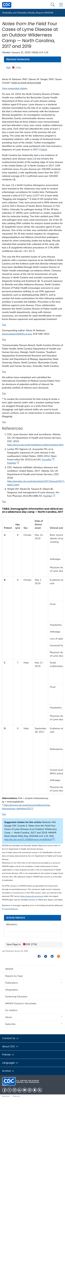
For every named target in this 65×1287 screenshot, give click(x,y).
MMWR (9, 969)
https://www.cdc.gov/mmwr (32, 896)
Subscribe (10, 1024)
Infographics (11, 989)
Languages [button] (10, 1062)
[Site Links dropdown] (61, 5)
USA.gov (16, 1096)
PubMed (13, 463)
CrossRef (48, 459)
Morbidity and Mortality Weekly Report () (27, 12)
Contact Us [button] (10, 1038)
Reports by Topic (14, 976)
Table (43, 149)
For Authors (11, 1010)
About (9, 1017)
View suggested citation (14, 88)
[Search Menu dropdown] (53, 5)
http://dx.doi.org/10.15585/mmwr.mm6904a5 (29, 839)
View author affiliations (26, 82)
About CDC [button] (10, 1046)
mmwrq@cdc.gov (11, 909)
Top (4, 324)
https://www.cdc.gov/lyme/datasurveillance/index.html (35, 444)
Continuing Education (16, 996)
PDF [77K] (30, 944)
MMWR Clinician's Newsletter (21, 1003)
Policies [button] (8, 1054)
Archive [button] (8, 1070)
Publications (11, 982)
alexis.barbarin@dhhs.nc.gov (17, 333)
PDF (13, 67)
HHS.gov (6, 1096)
